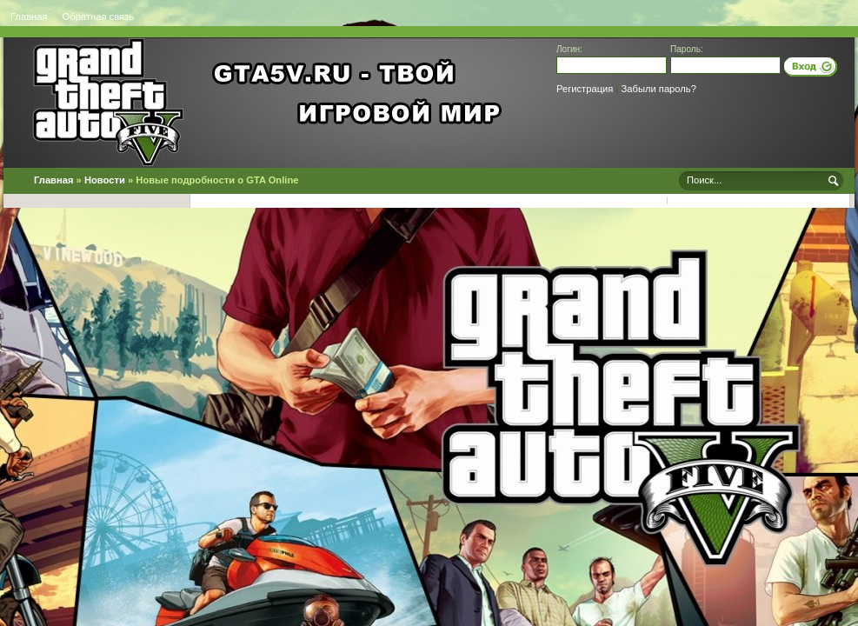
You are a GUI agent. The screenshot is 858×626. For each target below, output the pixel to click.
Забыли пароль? (659, 88)
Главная (29, 16)
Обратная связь (98, 16)
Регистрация (584, 88)
